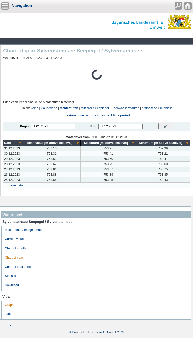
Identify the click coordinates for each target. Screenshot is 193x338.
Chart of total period (19, 267)
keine (34, 108)
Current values (15, 239)
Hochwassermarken (125, 108)
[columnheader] (13, 143)
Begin (24, 126)
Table (8, 314)
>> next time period (115, 115)
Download (12, 285)
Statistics (11, 276)
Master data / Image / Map (23, 230)
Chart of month (15, 248)
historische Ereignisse (157, 108)
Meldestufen (69, 108)
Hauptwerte (49, 108)
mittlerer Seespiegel (95, 108)
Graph (9, 305)
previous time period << (81, 115)
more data (16, 185)
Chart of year (14, 257)
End (93, 126)
